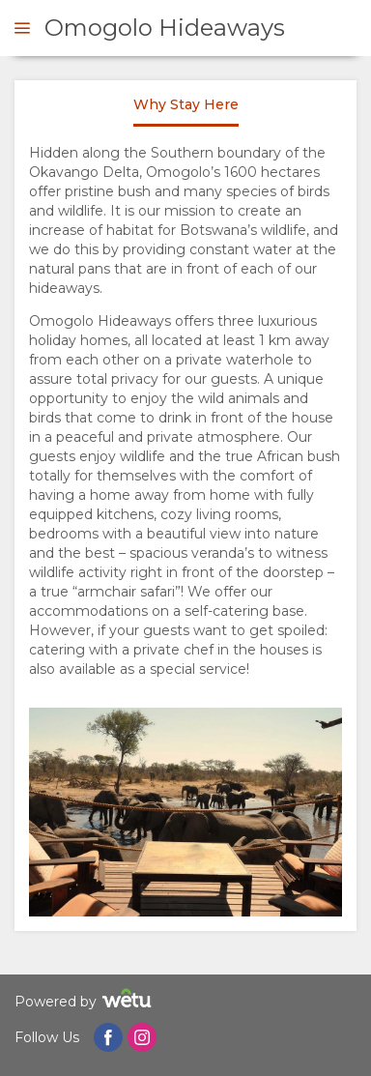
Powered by (85, 1001)
